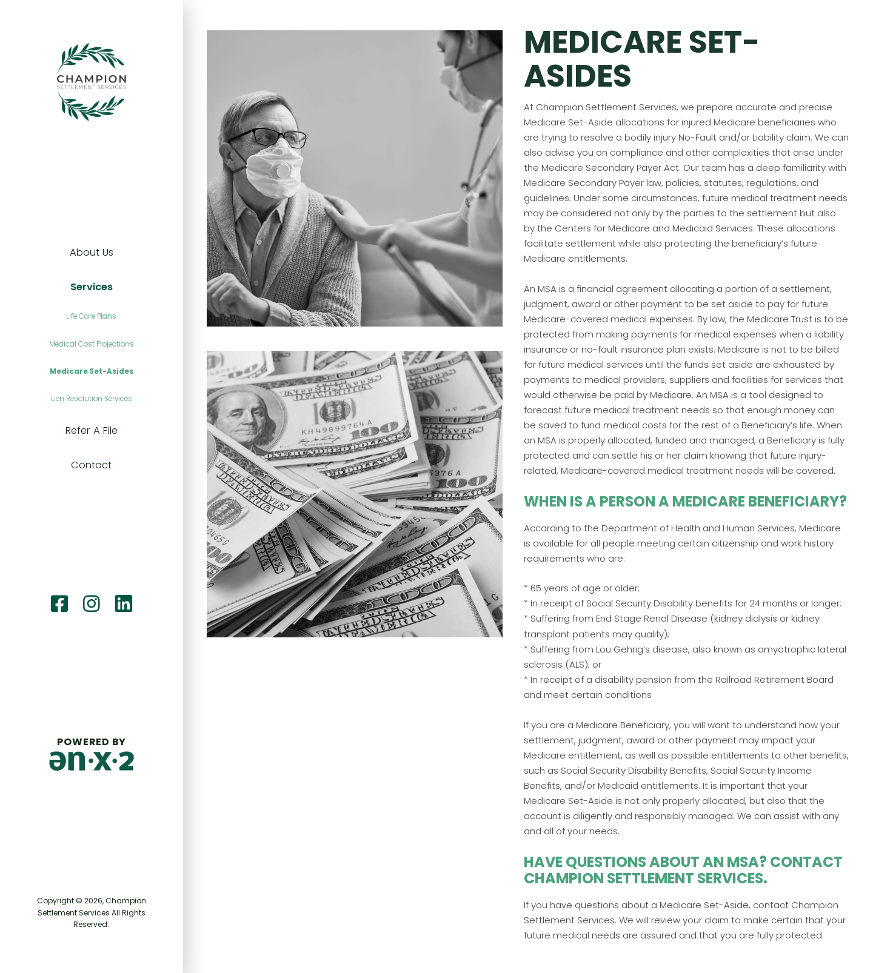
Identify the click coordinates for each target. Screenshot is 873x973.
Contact (91, 465)
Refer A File (91, 430)
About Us (91, 252)
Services (91, 287)
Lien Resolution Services (91, 398)
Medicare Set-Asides (91, 371)
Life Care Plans (91, 316)
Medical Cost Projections (91, 344)
